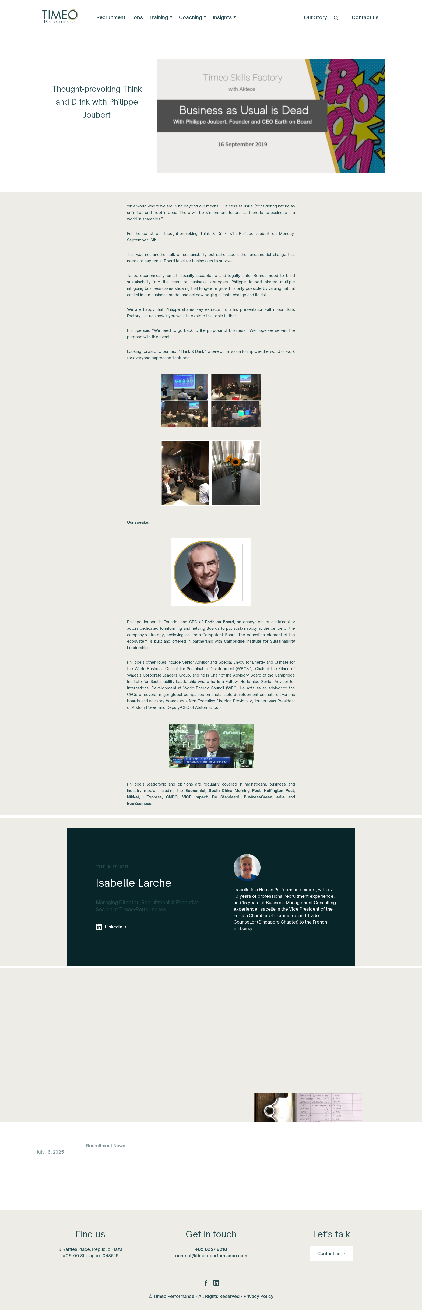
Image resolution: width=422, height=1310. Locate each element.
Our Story (315, 17)
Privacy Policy (258, 1296)
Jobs (137, 17)
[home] (59, 17)
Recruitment (110, 17)
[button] (161, 17)
